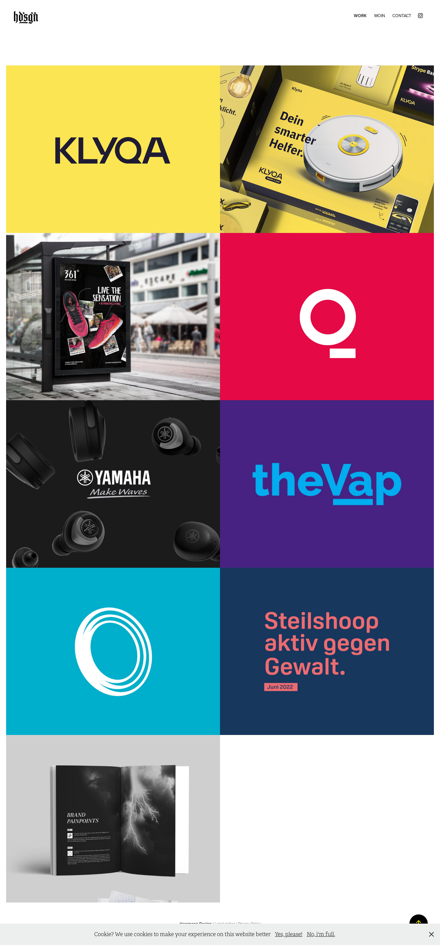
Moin (379, 16)
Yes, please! (288, 934)
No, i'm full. (321, 934)
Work (360, 16)
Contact (401, 16)
